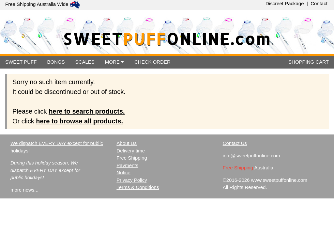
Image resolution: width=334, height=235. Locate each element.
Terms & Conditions (137, 187)
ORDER (152, 62)
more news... (24, 190)
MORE (114, 62)
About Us (126, 143)
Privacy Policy (131, 180)
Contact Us (235, 143)
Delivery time (130, 150)
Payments (127, 165)
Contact (319, 3)
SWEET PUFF (21, 62)
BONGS (56, 62)
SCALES (85, 62)
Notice (123, 172)
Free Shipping (131, 158)
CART (308, 62)
